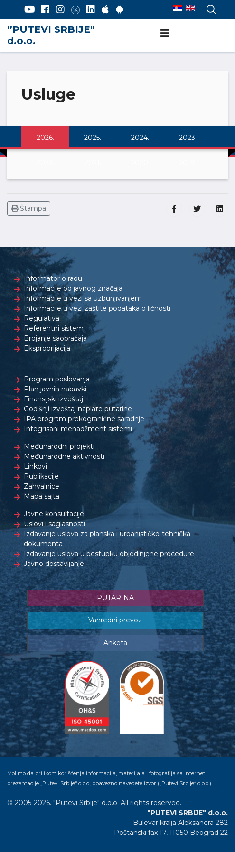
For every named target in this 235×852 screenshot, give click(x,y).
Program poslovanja (57, 379)
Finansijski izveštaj (53, 399)
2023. (188, 137)
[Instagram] (60, 9)
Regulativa (41, 318)
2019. (187, 162)
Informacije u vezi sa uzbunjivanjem (83, 298)
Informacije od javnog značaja (73, 288)
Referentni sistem (54, 328)
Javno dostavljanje (54, 563)
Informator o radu (53, 278)
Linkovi (35, 466)
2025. (92, 137)
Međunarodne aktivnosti (64, 456)
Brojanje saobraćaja (55, 338)
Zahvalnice (41, 486)
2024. (140, 137)
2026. (45, 137)
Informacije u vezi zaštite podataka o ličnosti (97, 308)
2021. (93, 162)
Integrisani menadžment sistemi (78, 429)
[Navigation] (164, 33)
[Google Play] (119, 9)
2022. (45, 162)
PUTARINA (115, 597)
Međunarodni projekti (59, 446)
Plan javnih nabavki (55, 389)
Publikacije (41, 476)
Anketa (115, 643)
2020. (140, 162)
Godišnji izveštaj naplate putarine (78, 409)
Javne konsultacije (54, 513)
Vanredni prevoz (115, 620)
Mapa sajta (41, 496)
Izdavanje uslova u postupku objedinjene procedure (109, 553)
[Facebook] (45, 9)
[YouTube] (29, 9)
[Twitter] (75, 9)
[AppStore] (105, 9)
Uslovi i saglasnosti (54, 523)
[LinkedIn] (90, 9)
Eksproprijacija (47, 348)
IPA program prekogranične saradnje (84, 419)
